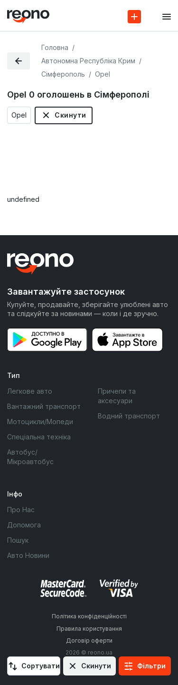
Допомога (24, 525)
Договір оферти (89, 640)
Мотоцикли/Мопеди (40, 421)
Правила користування (89, 628)
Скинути (70, 115)
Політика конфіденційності (89, 616)
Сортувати (40, 666)
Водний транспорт (129, 416)
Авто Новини (28, 555)
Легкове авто (29, 391)
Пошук (17, 540)
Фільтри (151, 666)
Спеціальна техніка (39, 437)
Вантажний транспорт (44, 406)
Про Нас (21, 510)
